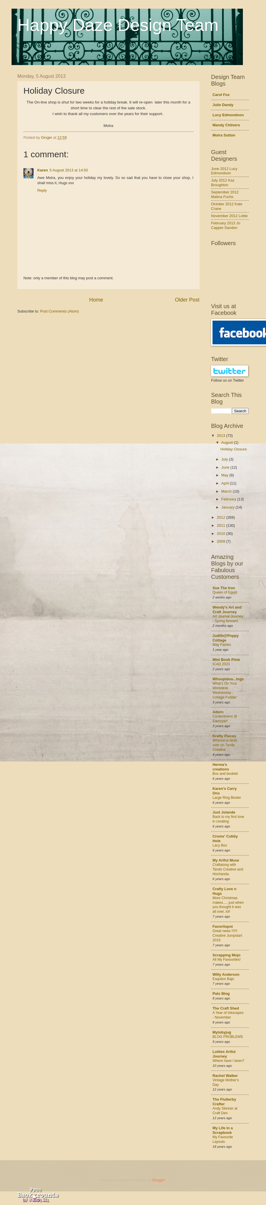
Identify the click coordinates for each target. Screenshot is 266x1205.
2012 (221, 517)
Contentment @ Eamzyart (225, 718)
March (226, 491)
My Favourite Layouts (223, 1139)
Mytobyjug (222, 1032)
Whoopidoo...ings (228, 679)
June (225, 467)
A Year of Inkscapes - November (228, 1015)
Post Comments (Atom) (59, 311)
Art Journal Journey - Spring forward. (228, 618)
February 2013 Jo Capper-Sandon (225, 225)
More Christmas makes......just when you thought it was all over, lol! (228, 905)
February (229, 499)
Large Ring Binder (227, 798)
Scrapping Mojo (227, 955)
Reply (42, 190)
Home (96, 300)
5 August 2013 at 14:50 (69, 170)
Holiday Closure (233, 449)
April (225, 483)
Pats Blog (221, 993)
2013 (221, 435)
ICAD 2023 (221, 664)
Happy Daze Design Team (118, 25)
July (225, 459)
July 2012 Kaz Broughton (222, 182)
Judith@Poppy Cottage (226, 637)
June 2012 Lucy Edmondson (224, 171)
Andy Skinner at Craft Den (225, 1110)
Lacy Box (220, 845)
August (227, 442)
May (225, 475)
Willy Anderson (226, 974)
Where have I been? (228, 1061)
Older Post (187, 300)
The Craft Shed (226, 1008)
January (228, 507)
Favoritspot (223, 926)
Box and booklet (225, 774)
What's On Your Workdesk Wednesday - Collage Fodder (225, 690)
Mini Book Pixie (226, 659)
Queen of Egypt (225, 592)
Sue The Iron (224, 588)
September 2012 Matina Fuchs (225, 194)
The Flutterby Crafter (224, 1101)
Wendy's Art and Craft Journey (227, 609)
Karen (42, 170)
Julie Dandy (223, 105)
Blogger (158, 1180)
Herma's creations (221, 766)
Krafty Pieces (224, 736)
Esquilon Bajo (223, 979)
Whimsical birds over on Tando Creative (225, 745)
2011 (221, 525)
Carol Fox (221, 95)
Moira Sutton (224, 135)
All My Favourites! (227, 960)
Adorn (218, 712)
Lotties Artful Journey (224, 1053)
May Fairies (222, 645)
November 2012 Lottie (229, 216)
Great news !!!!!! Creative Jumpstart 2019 (227, 935)
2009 (221, 541)
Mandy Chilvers (226, 125)
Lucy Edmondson (228, 115)
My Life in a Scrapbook (223, 1130)
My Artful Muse (226, 860)
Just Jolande (224, 812)
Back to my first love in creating (228, 819)
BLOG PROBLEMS (228, 1037)
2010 (221, 533)
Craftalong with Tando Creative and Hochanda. (228, 869)
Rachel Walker (225, 1075)
